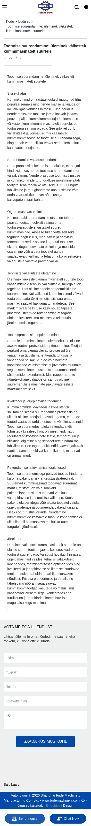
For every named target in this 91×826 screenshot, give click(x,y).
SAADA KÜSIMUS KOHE (45, 741)
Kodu (10, 21)
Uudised (24, 21)
